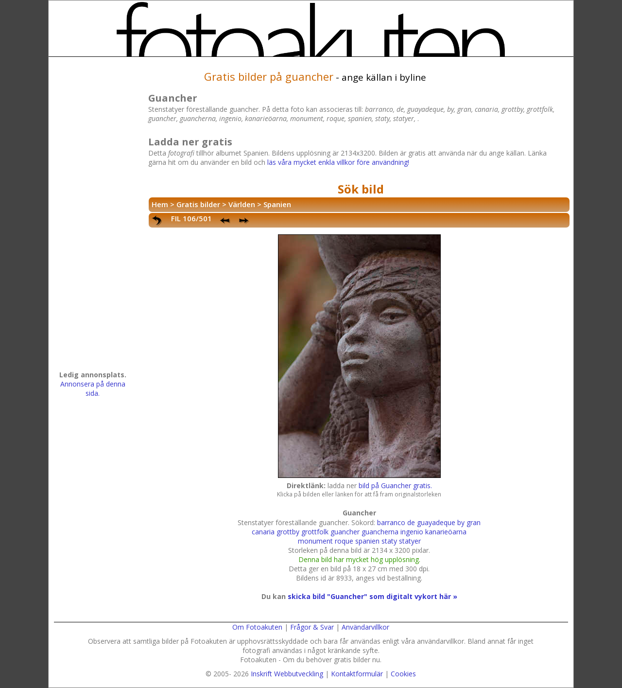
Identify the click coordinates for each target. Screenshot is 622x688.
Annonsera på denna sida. (92, 388)
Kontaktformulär (357, 673)
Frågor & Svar (312, 627)
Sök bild (361, 189)
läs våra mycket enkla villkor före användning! (338, 162)
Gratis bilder (198, 204)
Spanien (277, 204)
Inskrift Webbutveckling (287, 673)
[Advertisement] (93, 217)
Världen (241, 204)
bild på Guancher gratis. (395, 485)
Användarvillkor (365, 627)
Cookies (403, 673)
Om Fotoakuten (257, 627)
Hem (160, 204)
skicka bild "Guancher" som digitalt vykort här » (372, 596)
